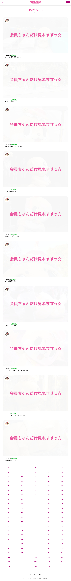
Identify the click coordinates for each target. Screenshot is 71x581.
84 (49, 539)
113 (35, 566)
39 (49, 499)
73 (35, 530)
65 (62, 521)
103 (35, 557)
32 (22, 494)
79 (49, 535)
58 (35, 517)
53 (35, 512)
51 (8, 512)
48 (35, 508)
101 (9, 557)
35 (62, 494)
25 (62, 485)
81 (8, 539)
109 (49, 562)
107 (22, 562)
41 (8, 503)
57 (22, 517)
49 (49, 508)
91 (8, 548)
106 (9, 562)
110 (62, 562)
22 (22, 485)
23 (35, 485)
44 (49, 503)
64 (49, 521)
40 (62, 499)
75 (62, 530)
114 (49, 566)
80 (62, 535)
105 (62, 557)
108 (35, 562)
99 (49, 553)
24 (49, 485)
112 (22, 566)
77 (22, 535)
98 (35, 553)
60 (62, 517)
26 (8, 490)
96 (8, 553)
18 (35, 481)
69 (49, 526)
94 (49, 548)
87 (22, 544)
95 (62, 548)
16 (8, 481)
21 (8, 485)
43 (35, 503)
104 (49, 557)
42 (22, 503)
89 (49, 544)
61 (8, 521)
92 (22, 548)
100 (62, 553)
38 (35, 499)
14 (49, 476)
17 (22, 481)
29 (49, 490)
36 (8, 499)
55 (62, 512)
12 (22, 476)
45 (62, 503)
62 (22, 521)
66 (8, 526)
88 (35, 544)
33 (35, 494)
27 (22, 490)
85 (62, 539)
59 (49, 517)
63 (35, 521)
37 (22, 499)
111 (9, 566)
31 (8, 494)
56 (8, 517)
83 (35, 539)
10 (62, 472)
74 (49, 530)
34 (49, 494)
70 (62, 526)
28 (35, 490)
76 (8, 535)
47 (22, 508)
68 (35, 526)
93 (35, 548)
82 (22, 539)
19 (49, 481)
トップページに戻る (35, 574)
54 (49, 512)
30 (62, 490)
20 (62, 481)
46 (8, 508)
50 (62, 508)
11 (8, 476)
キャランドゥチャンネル (35, 2)
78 (35, 535)
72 (22, 530)
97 (22, 553)
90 (62, 544)
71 (8, 530)
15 (62, 476)
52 (22, 512)
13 (35, 476)
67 (22, 526)
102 (22, 557)
